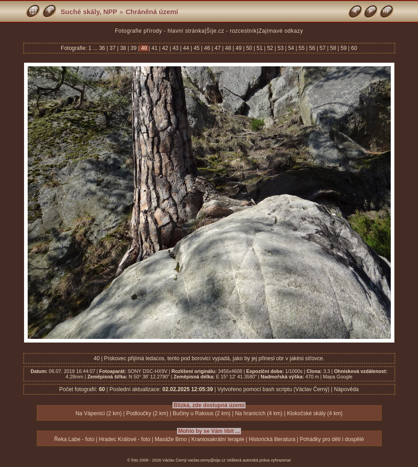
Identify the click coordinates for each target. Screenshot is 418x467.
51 (259, 48)
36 (103, 48)
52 (270, 48)
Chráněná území (152, 11)
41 (154, 48)
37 (112, 48)
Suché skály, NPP (89, 11)
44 (186, 48)
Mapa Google (338, 376)
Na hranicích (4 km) (259, 413)
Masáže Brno (171, 439)
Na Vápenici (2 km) (98, 413)
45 (196, 48)
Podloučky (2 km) (147, 413)
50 (249, 48)
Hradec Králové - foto (124, 439)
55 (301, 48)
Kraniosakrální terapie (217, 439)
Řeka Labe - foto (74, 439)
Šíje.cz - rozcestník (232, 31)
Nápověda (346, 389)
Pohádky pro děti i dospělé (332, 439)
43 (175, 48)
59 (343, 48)
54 (290, 48)
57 (322, 48)
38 (123, 48)
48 (228, 48)
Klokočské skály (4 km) (315, 413)
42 (165, 48)
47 (217, 48)
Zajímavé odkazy (281, 31)
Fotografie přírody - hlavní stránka (160, 31)
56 (312, 48)
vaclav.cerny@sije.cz (207, 460)
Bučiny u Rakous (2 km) (201, 413)
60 (353, 48)
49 (238, 48)
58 (333, 48)
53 (280, 48)
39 (133, 48)
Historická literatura (272, 439)
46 (206, 48)
